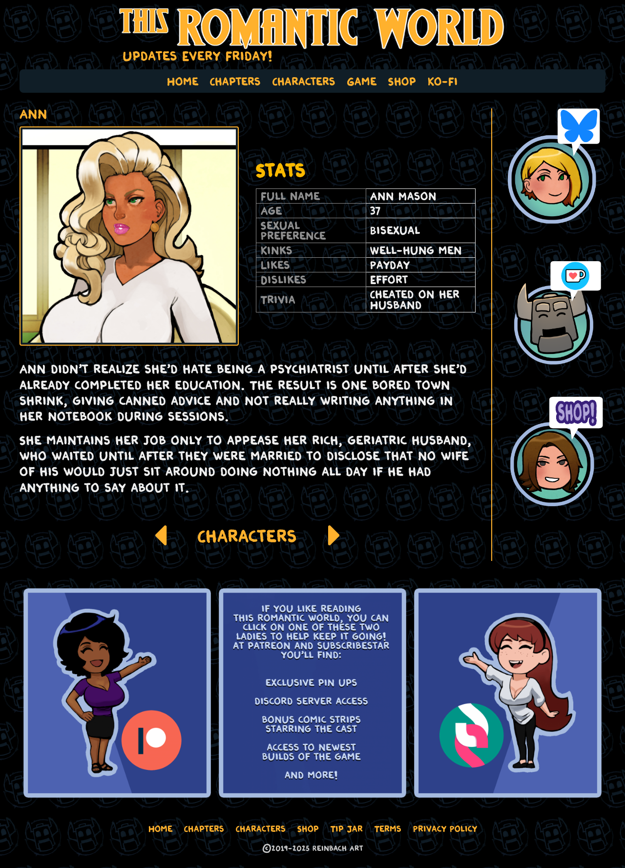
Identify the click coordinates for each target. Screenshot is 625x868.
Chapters (235, 81)
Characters (303, 81)
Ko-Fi (443, 81)
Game (361, 81)
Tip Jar (347, 828)
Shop (402, 81)
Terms (388, 828)
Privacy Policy (445, 828)
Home (182, 81)
